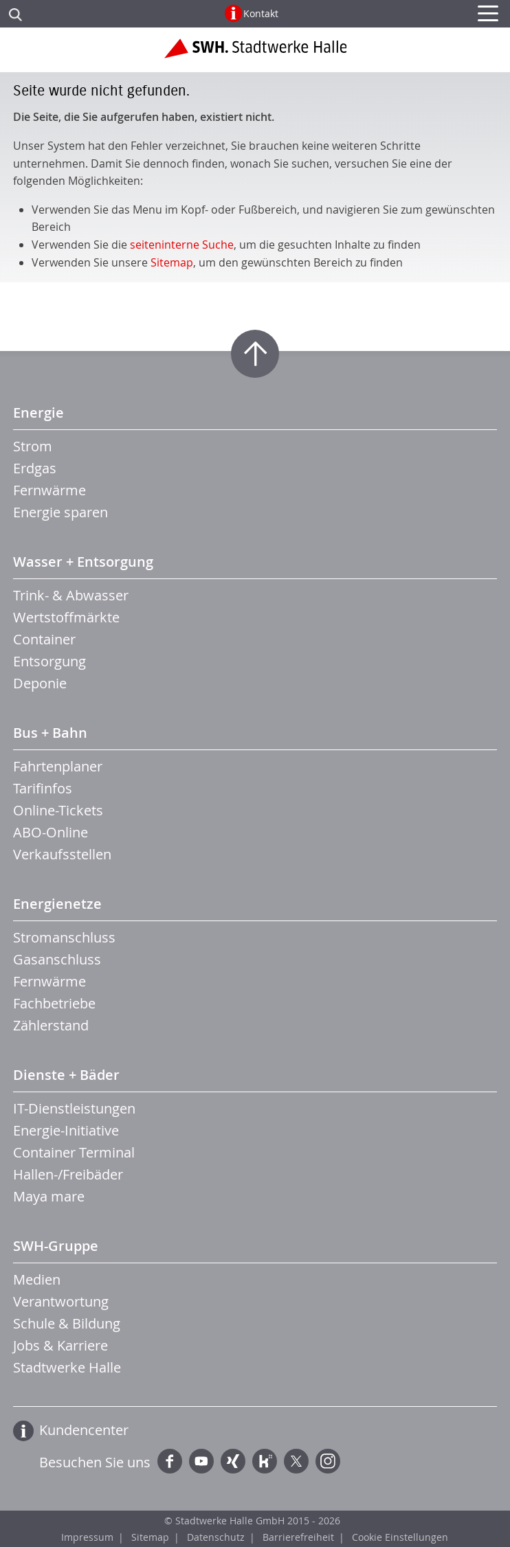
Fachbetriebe (54, 1003)
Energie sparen (60, 512)
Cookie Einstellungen (400, 1537)
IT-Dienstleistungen (74, 1108)
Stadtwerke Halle (67, 1367)
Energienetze (57, 903)
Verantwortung (61, 1301)
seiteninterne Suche (182, 244)
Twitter (296, 1461)
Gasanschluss (57, 959)
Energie (38, 412)
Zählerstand (51, 1025)
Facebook (169, 1461)
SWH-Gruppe (55, 1246)
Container (44, 639)
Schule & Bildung (66, 1323)
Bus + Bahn (50, 732)
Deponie (40, 683)
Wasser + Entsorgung (83, 561)
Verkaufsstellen (62, 854)
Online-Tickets (58, 810)
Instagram (327, 1461)
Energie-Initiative (66, 1130)
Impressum (87, 1537)
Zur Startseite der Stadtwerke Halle (255, 53)
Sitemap (172, 262)
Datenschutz (216, 1537)
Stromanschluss (64, 937)
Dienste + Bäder (66, 1074)
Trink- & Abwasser (71, 595)
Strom (32, 446)
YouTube (201, 1461)
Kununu (264, 1461)
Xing (233, 1461)
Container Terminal (74, 1152)
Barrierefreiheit (298, 1537)
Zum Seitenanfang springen (255, 354)
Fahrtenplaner (57, 766)
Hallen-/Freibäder (68, 1174)
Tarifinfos (42, 788)
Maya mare (49, 1196)
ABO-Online (50, 832)
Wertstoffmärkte (66, 617)
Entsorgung (49, 661)
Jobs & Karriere (60, 1345)
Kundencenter (84, 1430)
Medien (36, 1279)
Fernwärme (49, 490)
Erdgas (34, 468)
